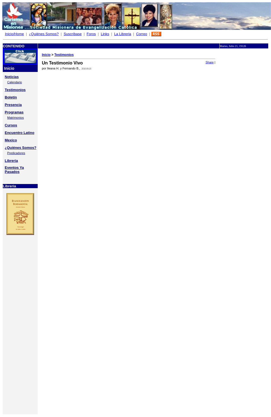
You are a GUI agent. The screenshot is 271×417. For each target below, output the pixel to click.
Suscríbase (73, 34)
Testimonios (15, 90)
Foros (91, 34)
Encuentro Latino (19, 133)
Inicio (46, 55)
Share (210, 62)
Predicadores (16, 153)
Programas (14, 112)
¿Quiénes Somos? (44, 34)
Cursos (11, 125)
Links (105, 34)
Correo (141, 34)
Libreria (11, 161)
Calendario (14, 82)
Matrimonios (15, 117)
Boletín (11, 97)
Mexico (11, 140)
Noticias (12, 77)
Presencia (13, 105)
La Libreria (122, 34)
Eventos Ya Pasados (14, 169)
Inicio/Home (14, 34)
